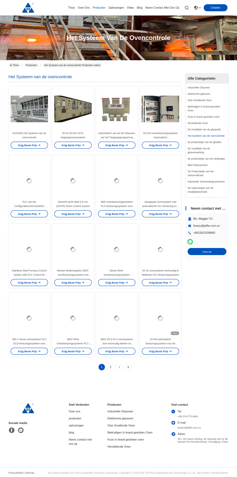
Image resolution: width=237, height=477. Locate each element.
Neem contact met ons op (80, 441)
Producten (31, 65)
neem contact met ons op (162, 7)
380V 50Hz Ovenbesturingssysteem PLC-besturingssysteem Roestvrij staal (73, 343)
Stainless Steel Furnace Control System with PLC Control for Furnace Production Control (29, 274)
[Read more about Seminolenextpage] (119, 367)
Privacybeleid (15, 472)
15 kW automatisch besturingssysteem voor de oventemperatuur (160, 343)
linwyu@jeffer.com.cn (206, 225)
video (130, 7)
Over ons (74, 411)
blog (139, 7)
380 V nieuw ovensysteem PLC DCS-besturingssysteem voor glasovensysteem (29, 343)
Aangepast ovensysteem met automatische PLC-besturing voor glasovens (160, 206)
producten (99, 7)
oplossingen (116, 7)
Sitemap (29, 472)
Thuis (71, 7)
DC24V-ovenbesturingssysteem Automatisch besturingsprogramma (160, 137)
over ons (84, 7)
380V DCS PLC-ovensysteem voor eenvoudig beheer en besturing (117, 343)
